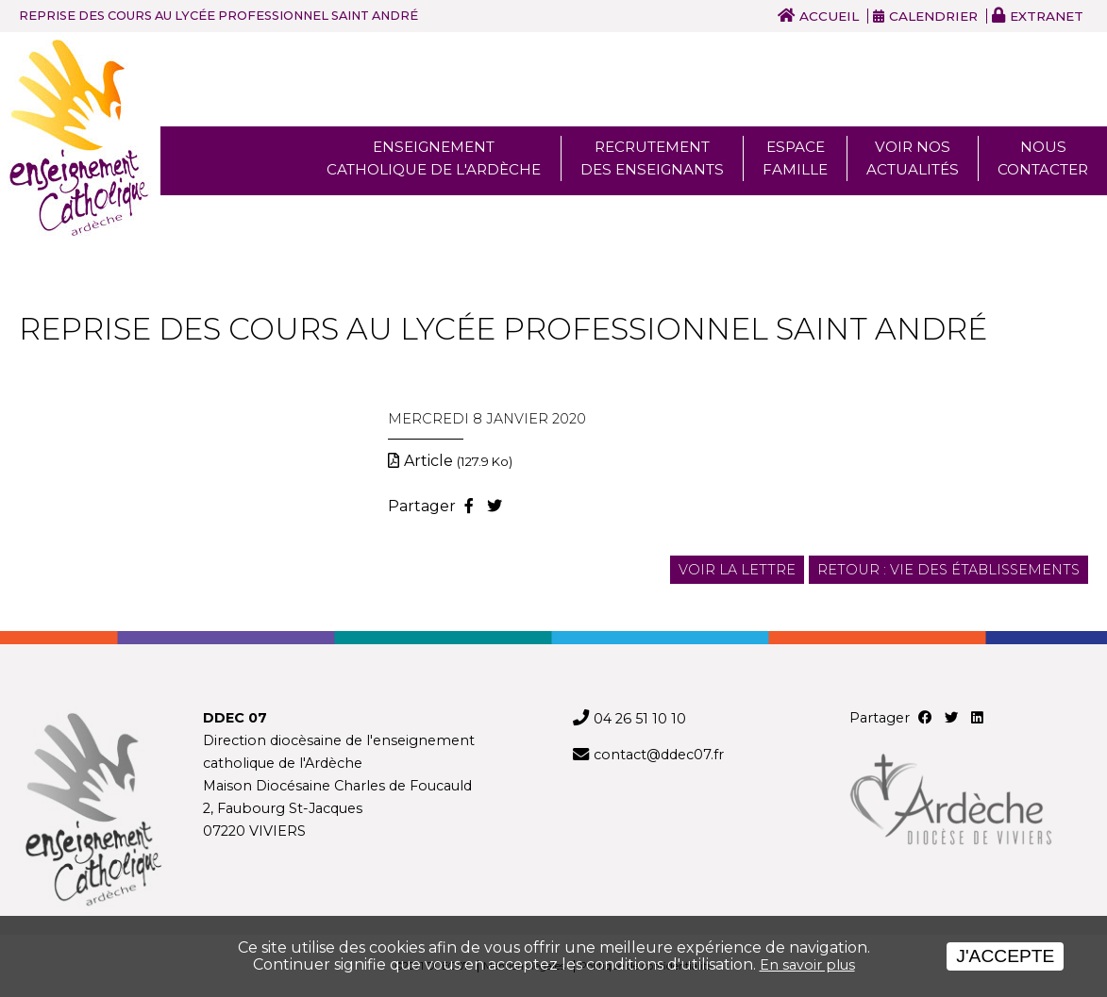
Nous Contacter (1043, 158)
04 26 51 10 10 (640, 718)
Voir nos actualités (912, 158)
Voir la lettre (737, 569)
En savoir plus (807, 964)
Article (458, 461)
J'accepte (1005, 956)
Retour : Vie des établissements (948, 569)
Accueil (829, 16)
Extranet (1046, 16)
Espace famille (795, 158)
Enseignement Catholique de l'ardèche (434, 158)
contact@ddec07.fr (659, 754)
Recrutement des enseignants (652, 158)
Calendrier (933, 16)
